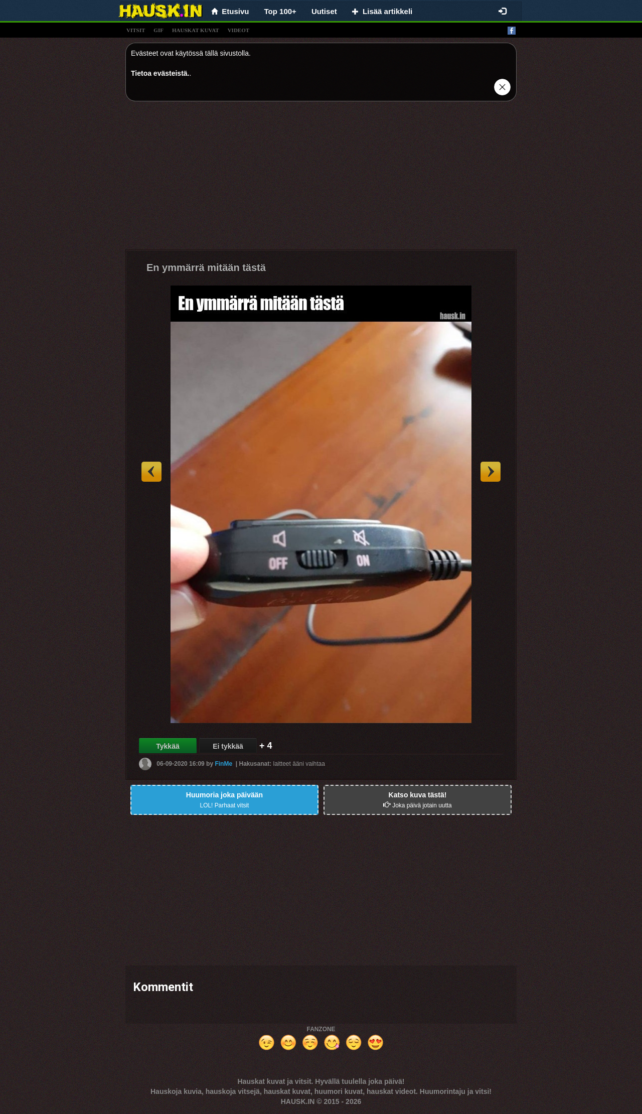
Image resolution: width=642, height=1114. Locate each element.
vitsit (135, 30)
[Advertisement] (321, 179)
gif (158, 30)
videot (238, 30)
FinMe (223, 763)
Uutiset (324, 11)
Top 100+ (280, 11)
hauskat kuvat (195, 30)
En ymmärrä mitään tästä (206, 267)
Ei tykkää (228, 746)
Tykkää (167, 746)
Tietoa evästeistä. (160, 73)
